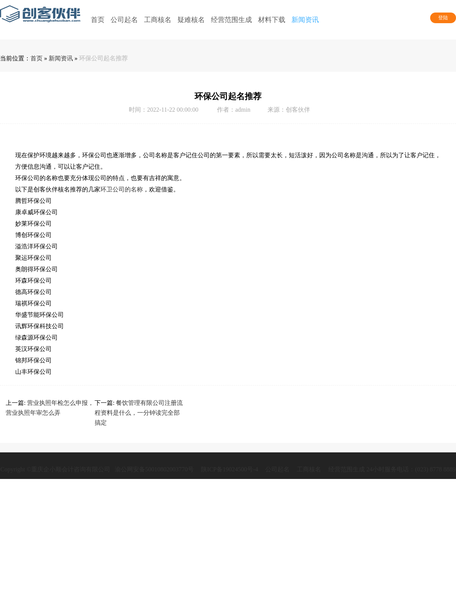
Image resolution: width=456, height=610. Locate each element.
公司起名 (277, 469)
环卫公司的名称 (121, 189)
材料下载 (271, 20)
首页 (97, 20)
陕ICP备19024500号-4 (229, 469)
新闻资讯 (305, 20)
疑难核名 (191, 20)
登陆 (443, 18)
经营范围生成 (231, 20)
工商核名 (309, 469)
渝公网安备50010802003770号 (153, 469)
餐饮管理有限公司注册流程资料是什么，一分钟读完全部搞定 (139, 413)
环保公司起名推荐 (103, 58)
